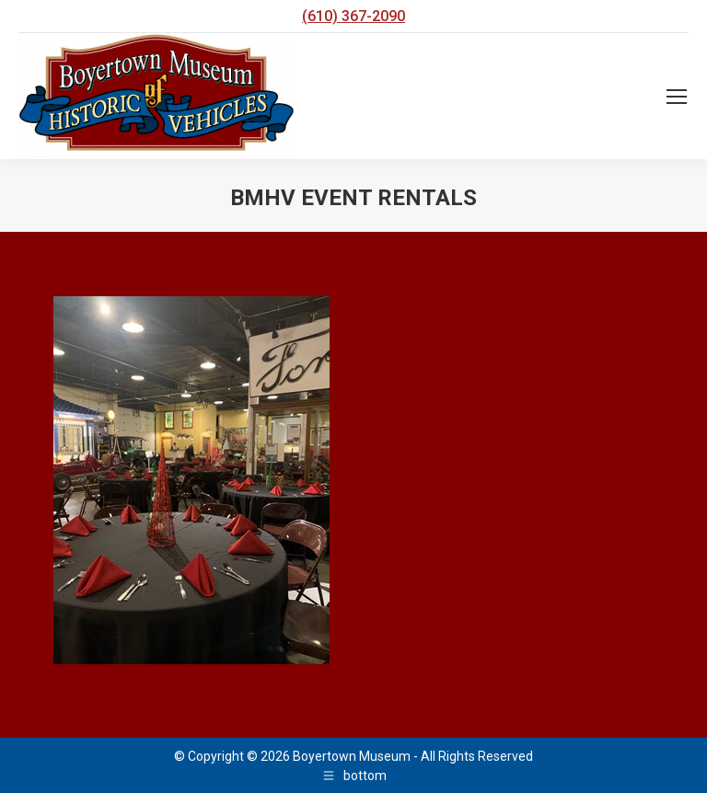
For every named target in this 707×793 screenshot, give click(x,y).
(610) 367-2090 (353, 16)
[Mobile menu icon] (677, 97)
